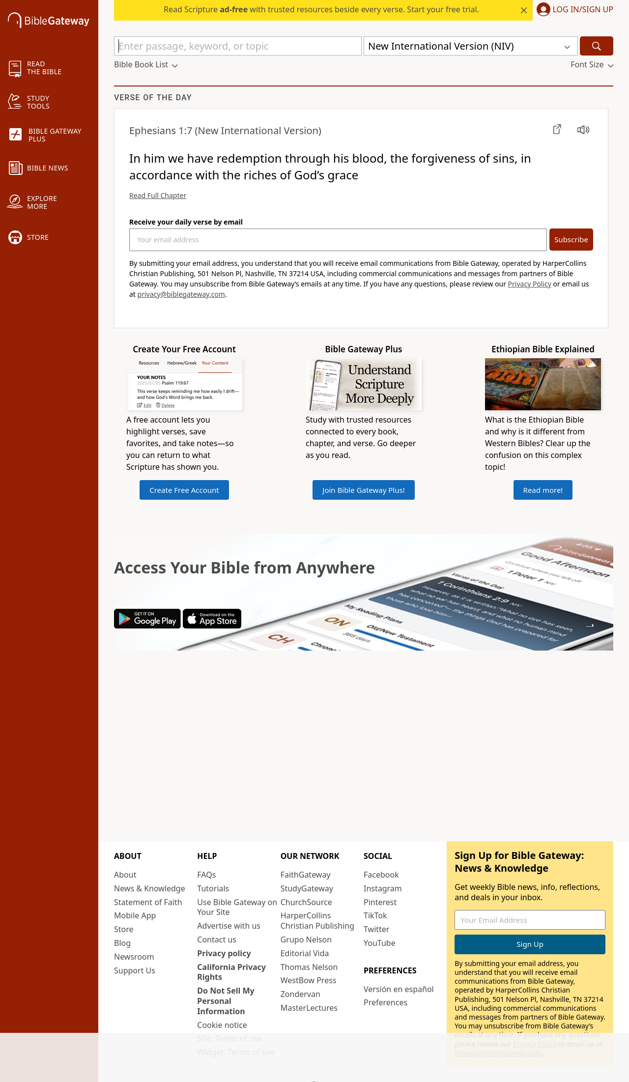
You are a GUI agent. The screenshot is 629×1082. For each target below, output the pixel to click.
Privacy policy (224, 953)
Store (124, 929)
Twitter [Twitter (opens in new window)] (376, 929)
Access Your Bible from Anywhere (244, 567)
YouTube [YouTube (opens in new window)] (380, 943)
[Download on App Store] (212, 625)
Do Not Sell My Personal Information (225, 1001)
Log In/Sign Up (583, 10)
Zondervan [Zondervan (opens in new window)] (300, 994)
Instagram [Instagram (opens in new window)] (383, 888)
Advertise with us (228, 925)
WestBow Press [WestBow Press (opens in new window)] (309, 980)
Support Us (134, 970)
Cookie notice (222, 1025)
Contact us (216, 939)
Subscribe (571, 239)
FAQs (206, 874)
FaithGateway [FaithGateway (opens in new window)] (306, 874)
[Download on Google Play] (147, 625)
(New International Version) (225, 130)
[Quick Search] (238, 46)
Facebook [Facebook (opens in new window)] (381, 874)
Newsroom (134, 956)
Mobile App (135, 915)
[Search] (596, 46)
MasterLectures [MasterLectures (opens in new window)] (309, 1007)
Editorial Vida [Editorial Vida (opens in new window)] (305, 953)
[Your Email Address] (338, 239)
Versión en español (399, 989)
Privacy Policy (529, 283)
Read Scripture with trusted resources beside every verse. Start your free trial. (321, 9)
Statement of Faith (148, 902)
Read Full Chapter (157, 195)
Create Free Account (184, 490)
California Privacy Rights (231, 972)
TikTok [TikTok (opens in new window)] (375, 915)
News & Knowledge (149, 888)
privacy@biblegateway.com (181, 294)
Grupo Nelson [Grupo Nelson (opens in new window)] (306, 939)
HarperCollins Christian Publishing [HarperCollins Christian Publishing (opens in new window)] (317, 920)
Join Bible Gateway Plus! (363, 490)
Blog (122, 943)
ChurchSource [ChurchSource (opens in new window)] (306, 902)
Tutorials (213, 888)
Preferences (385, 1002)
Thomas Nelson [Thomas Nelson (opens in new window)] (309, 967)
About (125, 874)
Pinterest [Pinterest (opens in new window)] (380, 902)
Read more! (543, 490)
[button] (573, 10)
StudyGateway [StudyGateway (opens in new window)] (307, 888)
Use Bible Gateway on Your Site (237, 907)
